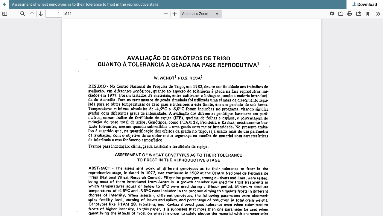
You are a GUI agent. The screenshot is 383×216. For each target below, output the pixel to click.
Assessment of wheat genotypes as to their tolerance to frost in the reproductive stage (85, 4)
